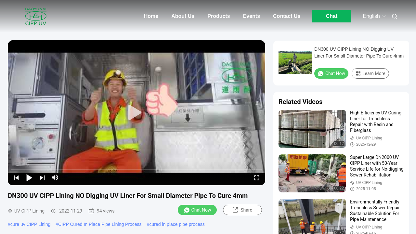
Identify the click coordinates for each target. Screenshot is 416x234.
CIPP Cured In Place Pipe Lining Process (100, 224)
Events (251, 16)
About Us (182, 16)
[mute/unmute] (55, 177)
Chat (332, 16)
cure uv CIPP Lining (30, 224)
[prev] (16, 177)
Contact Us (286, 16)
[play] (136, 113)
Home (151, 16)
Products (218, 16)
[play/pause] (29, 177)
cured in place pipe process (176, 224)
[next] (42, 177)
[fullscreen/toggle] (256, 177)
